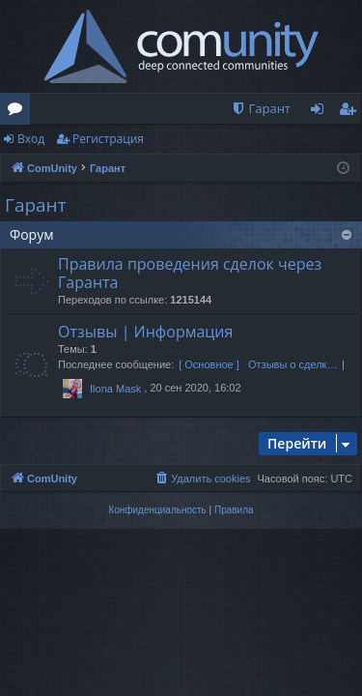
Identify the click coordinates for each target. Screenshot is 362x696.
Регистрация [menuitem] (352, 112)
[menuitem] (260, 109)
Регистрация (108, 138)
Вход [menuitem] (321, 112)
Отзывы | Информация (145, 331)
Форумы (19, 112)
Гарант (36, 205)
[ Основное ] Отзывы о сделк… (258, 364)
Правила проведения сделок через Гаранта (189, 273)
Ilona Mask (115, 388)
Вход (30, 138)
